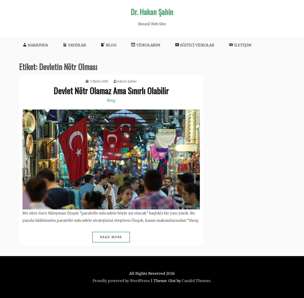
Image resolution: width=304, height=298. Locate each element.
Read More (111, 237)
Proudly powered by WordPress (121, 280)
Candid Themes (196, 280)
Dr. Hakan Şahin (152, 11)
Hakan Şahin (124, 81)
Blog (111, 100)
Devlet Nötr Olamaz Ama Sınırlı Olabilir (111, 90)
